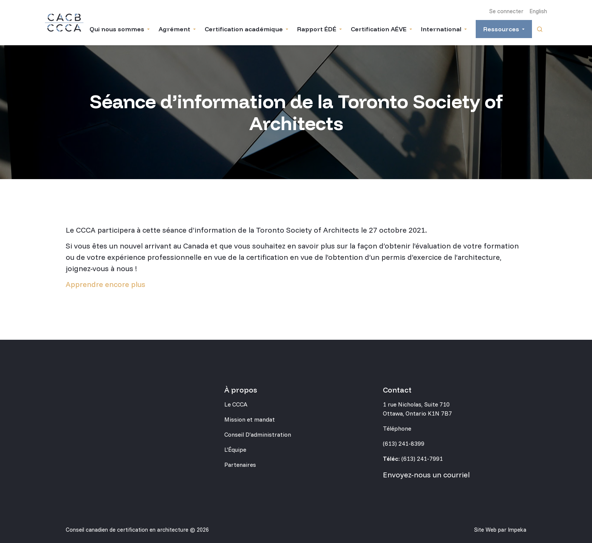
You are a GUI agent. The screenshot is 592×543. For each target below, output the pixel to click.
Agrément (174, 29)
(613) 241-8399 (403, 443)
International (441, 29)
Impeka (517, 529)
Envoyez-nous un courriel (426, 474)
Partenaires (240, 464)
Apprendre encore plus (105, 284)
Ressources (501, 29)
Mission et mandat (249, 419)
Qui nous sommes (116, 29)
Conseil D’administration (257, 434)
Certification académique (244, 29)
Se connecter (506, 11)
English (538, 11)
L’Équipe (235, 449)
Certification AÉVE (379, 29)
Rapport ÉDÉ (316, 29)
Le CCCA (235, 404)
